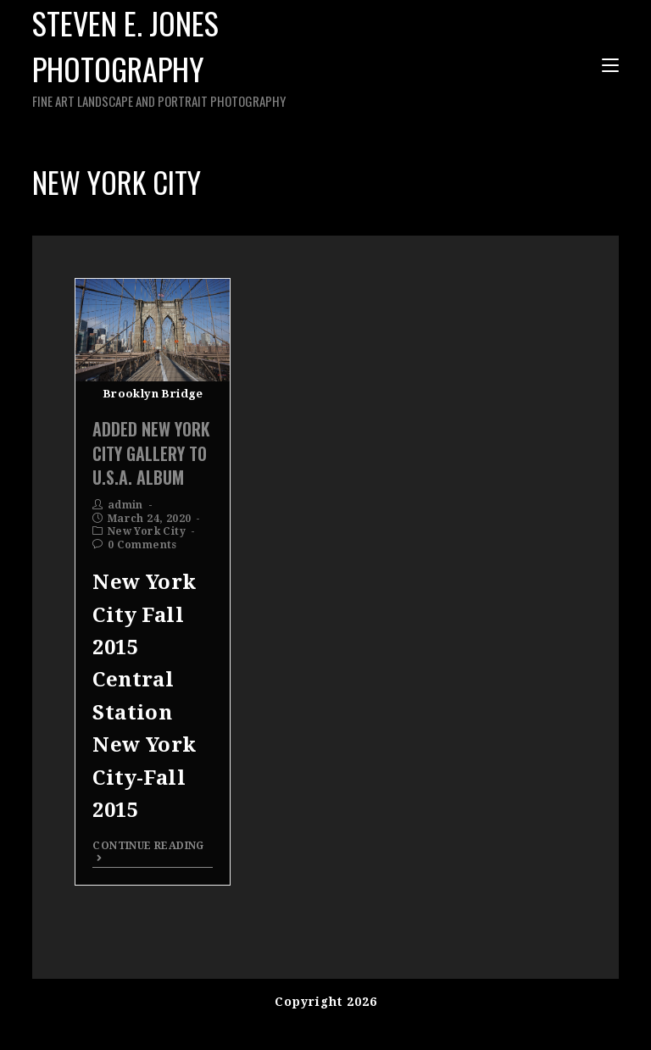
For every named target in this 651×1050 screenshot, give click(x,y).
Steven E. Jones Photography (203, 55)
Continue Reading (147, 851)
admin (125, 505)
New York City (147, 531)
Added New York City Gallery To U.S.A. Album (151, 452)
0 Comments (142, 545)
